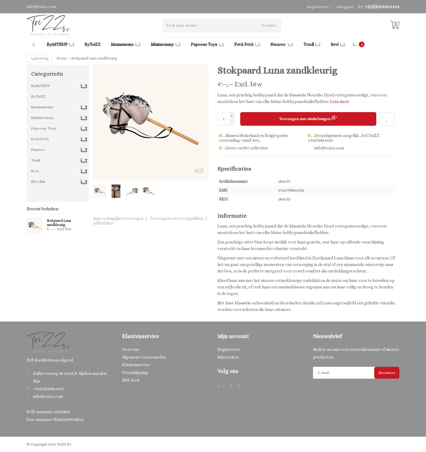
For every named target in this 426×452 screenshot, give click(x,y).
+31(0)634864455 (382, 6)
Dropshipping (135, 372)
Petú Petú (247, 44)
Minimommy (166, 44)
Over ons (130, 349)
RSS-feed (130, 379)
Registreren (318, 6)
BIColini (38, 181)
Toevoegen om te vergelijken (176, 218)
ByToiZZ (93, 44)
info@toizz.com (48, 396)
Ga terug (39, 58)
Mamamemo (126, 44)
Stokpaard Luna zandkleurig (59, 223)
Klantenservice (136, 364)
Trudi (312, 44)
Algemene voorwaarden (144, 356)
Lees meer (339, 101)
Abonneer (387, 372)
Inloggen (345, 6)
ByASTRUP (61, 44)
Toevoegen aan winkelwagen (308, 118)
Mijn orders (228, 356)
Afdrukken (103, 223)
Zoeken (268, 25)
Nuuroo (281, 44)
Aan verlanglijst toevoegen (118, 218)
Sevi (338, 44)
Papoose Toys (207, 44)
